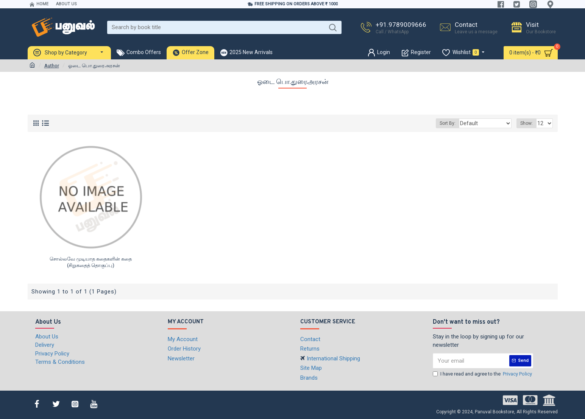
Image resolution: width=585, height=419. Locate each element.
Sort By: (456, 123)
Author (51, 65)
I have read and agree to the (483, 374)
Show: (527, 123)
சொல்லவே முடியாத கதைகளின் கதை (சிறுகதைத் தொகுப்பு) (91, 262)
